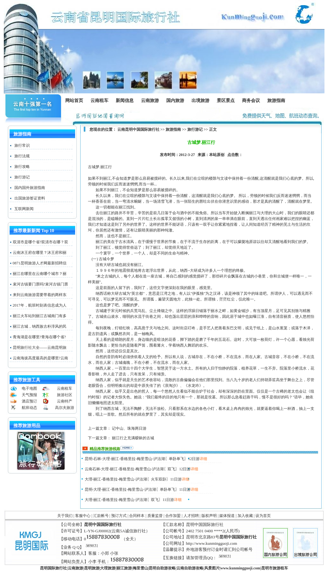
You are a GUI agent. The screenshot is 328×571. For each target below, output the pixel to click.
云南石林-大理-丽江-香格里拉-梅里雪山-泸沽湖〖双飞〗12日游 (138, 469)
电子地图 (29, 388)
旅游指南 (277, 101)
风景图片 (212, 568)
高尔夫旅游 (64, 407)
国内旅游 (175, 101)
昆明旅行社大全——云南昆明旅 (39, 347)
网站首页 (74, 100)
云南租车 (99, 100)
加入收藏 (245, 515)
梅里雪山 (140, 568)
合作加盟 (173, 515)
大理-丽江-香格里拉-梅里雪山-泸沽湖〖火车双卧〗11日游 (133, 479)
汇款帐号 (101, 515)
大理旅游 (107, 568)
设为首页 (263, 515)
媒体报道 (227, 515)
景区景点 (227, 101)
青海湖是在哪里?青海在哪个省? (39, 337)
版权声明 (209, 515)
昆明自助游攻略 (162, 568)
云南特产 (64, 401)
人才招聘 (191, 515)
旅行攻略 (22, 166)
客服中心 (82, 515)
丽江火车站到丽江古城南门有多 (39, 316)
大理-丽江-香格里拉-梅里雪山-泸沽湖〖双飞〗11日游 (129, 499)
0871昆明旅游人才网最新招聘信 (39, 263)
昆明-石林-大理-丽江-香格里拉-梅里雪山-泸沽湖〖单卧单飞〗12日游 (142, 459)
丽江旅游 (124, 568)
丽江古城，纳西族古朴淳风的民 (39, 326)
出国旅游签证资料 (29, 198)
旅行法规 (22, 156)
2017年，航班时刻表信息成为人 (39, 305)
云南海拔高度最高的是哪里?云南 (40, 358)
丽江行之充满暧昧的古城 (133, 438)
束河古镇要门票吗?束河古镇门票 (40, 284)
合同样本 (136, 515)
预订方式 (119, 515)
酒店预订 (29, 401)
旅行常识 (22, 145)
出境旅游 (202, 101)
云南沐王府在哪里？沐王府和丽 (39, 252)
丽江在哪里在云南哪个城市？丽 (39, 273)
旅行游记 (22, 177)
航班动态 (29, 407)
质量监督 (155, 515)
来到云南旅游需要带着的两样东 (39, 295)
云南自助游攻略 (189, 568)
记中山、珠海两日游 (129, 428)
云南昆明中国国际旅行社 (138, 129)
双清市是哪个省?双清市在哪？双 (40, 242)
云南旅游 (151, 101)
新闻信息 (126, 101)
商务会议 (251, 101)
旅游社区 (64, 395)
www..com (240, 568)
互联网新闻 (24, 209)
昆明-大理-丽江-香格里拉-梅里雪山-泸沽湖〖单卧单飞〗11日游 (138, 489)
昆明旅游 (91, 568)
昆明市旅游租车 (274, 568)
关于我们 (65, 515)
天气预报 (29, 395)
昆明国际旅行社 (53, 568)
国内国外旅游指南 (29, 187)
